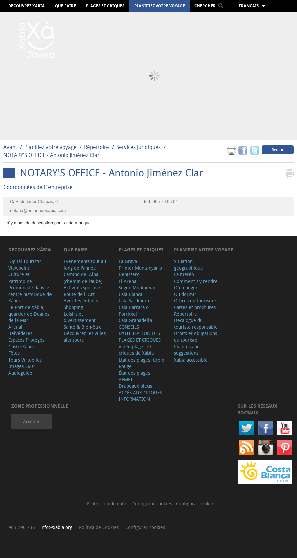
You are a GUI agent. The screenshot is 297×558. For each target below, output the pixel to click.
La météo (184, 274)
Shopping (73, 307)
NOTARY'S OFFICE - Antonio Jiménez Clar (51, 155)
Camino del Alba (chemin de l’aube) (83, 277)
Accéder (31, 421)
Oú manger (186, 287)
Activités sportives (83, 287)
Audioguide (20, 373)
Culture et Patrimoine (20, 277)
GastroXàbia (21, 346)
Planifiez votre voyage (159, 6)
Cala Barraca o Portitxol (134, 310)
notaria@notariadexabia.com (38, 210)
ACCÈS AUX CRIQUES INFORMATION (140, 395)
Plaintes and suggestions (187, 349)
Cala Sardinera (134, 300)
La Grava (128, 261)
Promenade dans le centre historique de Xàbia (30, 294)
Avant (10, 147)
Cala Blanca (130, 294)
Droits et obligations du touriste (195, 336)
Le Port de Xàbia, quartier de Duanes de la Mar (29, 313)
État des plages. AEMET (135, 376)
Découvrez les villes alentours (85, 336)
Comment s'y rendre (196, 281)
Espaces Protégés (26, 340)
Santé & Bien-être (83, 327)
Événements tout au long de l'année (85, 264)
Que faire (65, 6)
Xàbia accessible (191, 359)
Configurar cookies (152, 503)
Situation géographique (188, 264)
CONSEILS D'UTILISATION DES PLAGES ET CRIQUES (140, 333)
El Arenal (128, 281)
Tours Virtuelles (25, 359)
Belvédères (20, 333)
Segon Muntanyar (137, 287)
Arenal (15, 327)
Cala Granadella (135, 320)
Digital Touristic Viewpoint (24, 264)
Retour (278, 149)
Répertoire (96, 147)
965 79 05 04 (165, 201)
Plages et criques (105, 6)
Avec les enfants (81, 300)
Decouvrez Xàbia (26, 6)
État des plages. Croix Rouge (141, 363)
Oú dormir (185, 294)
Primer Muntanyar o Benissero (140, 271)
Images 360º (21, 366)
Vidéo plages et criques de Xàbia (136, 349)
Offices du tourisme (195, 300)
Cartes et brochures (195, 307)
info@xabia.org (56, 527)
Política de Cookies (99, 527)
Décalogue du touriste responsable (196, 323)
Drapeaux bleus (135, 386)
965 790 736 (21, 527)
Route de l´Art (79, 294)
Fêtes (14, 353)
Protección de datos (108, 503)
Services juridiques (138, 147)
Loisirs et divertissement (80, 317)
